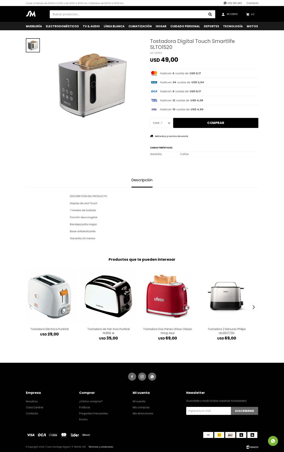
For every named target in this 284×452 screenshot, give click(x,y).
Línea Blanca (114, 26)
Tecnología (233, 26)
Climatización (140, 26)
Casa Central (34, 407)
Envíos (83, 419)
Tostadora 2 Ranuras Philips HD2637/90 (227, 331)
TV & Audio (91, 26)
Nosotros (32, 401)
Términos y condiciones (101, 446)
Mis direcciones (143, 413)
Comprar (215, 123)
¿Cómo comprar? (91, 401)
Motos (252, 26)
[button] (253, 307)
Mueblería (34, 26)
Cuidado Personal (185, 26)
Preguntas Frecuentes (93, 413)
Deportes (211, 26)
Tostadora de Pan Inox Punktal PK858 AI (108, 331)
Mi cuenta (139, 401)
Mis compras (141, 407)
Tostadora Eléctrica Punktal (49, 329)
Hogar (161, 26)
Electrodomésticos (62, 26)
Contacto (252, 3)
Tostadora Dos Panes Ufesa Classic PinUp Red (167, 331)
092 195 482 (234, 3)
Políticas (84, 407)
